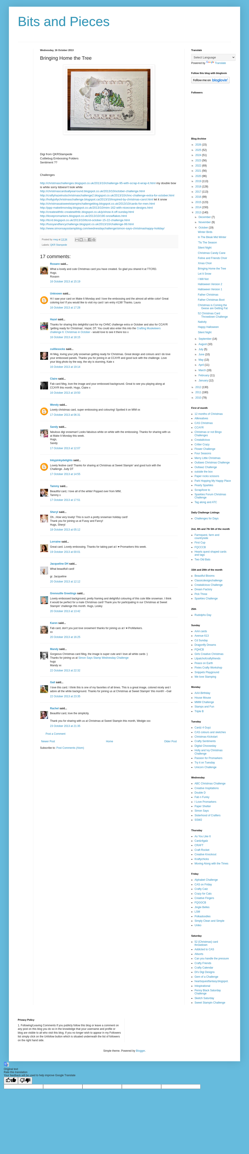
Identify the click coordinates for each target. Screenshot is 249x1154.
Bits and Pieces (64, 21)
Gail (52, 682)
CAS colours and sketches (210, 732)
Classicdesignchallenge (208, 580)
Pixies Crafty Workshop (208, 667)
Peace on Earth (204, 663)
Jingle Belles (202, 907)
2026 (198, 144)
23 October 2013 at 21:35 (65, 726)
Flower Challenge (205, 448)
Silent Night (204, 247)
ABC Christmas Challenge (210, 783)
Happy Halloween (208, 327)
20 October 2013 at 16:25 (65, 637)
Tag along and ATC (206, 502)
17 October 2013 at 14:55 (65, 474)
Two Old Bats (202, 559)
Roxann (55, 263)
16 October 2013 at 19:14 (65, 366)
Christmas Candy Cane (211, 253)
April (202, 364)
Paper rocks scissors (207, 476)
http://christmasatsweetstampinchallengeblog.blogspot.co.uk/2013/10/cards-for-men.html (97, 203)
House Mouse (203, 697)
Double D (200, 792)
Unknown (56, 293)
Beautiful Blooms (205, 575)
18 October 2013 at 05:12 (65, 529)
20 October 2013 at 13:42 (65, 611)
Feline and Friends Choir (212, 258)
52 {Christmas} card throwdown (206, 943)
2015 (198, 202)
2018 (198, 186)
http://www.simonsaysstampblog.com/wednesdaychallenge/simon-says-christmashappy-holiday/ (102, 228)
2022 (198, 165)
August (203, 344)
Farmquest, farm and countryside (207, 536)
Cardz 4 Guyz (203, 727)
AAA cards (201, 631)
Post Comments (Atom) (70, 747)
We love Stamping (205, 676)
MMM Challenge (204, 702)
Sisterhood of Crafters (208, 815)
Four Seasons (203, 453)
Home (109, 741)
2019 (198, 181)
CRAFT (199, 845)
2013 (198, 212)
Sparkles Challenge (206, 598)
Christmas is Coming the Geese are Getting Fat (213, 307)
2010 (198, 397)
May (201, 359)
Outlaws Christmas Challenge (212, 462)
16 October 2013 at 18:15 (65, 337)
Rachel (54, 708)
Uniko (198, 925)
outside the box (204, 471)
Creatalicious (202, 439)
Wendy (54, 404)
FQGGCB (200, 902)
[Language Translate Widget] (213, 57)
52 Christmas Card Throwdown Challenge (213, 315)
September (205, 338)
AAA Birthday (202, 693)
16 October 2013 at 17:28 (65, 307)
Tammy (54, 486)
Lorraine (55, 541)
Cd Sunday (201, 640)
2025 (198, 150)
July (201, 349)
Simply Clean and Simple (209, 920)
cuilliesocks (57, 349)
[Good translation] (11, 1080)
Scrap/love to (202, 490)
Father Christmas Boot (211, 299)
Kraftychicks (202, 859)
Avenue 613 (202, 635)
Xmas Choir (205, 263)
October (204, 227)
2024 (198, 155)
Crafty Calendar (204, 967)
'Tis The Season (207, 242)
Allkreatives (201, 418)
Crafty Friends (203, 963)
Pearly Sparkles (204, 485)
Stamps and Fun (204, 706)
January (204, 380)
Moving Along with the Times (211, 863)
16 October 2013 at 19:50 (65, 392)
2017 (198, 191)
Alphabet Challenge (206, 879)
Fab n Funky (202, 797)
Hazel (53, 319)
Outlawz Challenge (206, 467)
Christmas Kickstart (206, 736)
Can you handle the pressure (212, 958)
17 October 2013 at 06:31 (65, 414)
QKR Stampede (58, 244)
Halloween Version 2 (210, 284)
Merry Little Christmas (208, 458)
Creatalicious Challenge (209, 584)
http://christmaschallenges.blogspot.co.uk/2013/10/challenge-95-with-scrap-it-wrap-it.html (98, 183)
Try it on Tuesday (205, 762)
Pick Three (201, 594)
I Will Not (203, 279)
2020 (198, 176)
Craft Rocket (202, 850)
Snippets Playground (207, 672)
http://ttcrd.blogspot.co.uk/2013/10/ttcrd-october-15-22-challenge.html (85, 220)
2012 (198, 387)
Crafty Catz (201, 889)
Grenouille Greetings (63, 593)
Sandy (54, 426)
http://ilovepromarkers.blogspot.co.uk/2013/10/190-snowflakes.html (83, 216)
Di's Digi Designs (205, 972)
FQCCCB (200, 547)
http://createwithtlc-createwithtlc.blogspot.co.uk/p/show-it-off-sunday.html (87, 212)
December (205, 217)
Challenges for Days (207, 518)
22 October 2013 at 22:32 (65, 670)
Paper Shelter (203, 806)
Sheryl (54, 512)
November (205, 222)
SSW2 (198, 819)
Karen (54, 623)
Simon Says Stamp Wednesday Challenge (103, 657)
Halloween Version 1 (210, 289)
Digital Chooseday (205, 745)
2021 (198, 170)
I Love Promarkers (205, 801)
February (204, 375)
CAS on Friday (203, 884)
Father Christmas (208, 294)
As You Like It (203, 836)
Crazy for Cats (203, 893)
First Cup (200, 542)
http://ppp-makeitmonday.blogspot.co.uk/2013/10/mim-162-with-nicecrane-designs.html (96, 207)
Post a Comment (55, 733)
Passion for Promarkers (208, 758)
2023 (198, 160)
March (203, 370)
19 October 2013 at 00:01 (65, 551)
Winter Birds (205, 232)
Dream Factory (203, 589)
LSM (197, 911)
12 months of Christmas (209, 414)
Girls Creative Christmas (209, 654)
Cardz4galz (201, 840)
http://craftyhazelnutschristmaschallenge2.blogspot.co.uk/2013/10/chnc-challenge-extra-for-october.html (107, 195)
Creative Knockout (205, 854)
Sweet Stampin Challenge (210, 1002)
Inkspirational (202, 985)
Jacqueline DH (59, 563)
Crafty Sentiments (205, 741)
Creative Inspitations (207, 788)
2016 (198, 196)
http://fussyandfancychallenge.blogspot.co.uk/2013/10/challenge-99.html (87, 224)
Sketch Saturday (204, 998)
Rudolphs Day (203, 615)
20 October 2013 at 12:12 (65, 581)
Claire (53, 378)
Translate (216, 63)
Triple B (199, 711)
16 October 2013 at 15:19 (65, 281)
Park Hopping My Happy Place (213, 480)
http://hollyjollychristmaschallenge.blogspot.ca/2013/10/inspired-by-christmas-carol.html (96, 199)
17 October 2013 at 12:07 (65, 448)
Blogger (140, 1050)
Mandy (54, 649)
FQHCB (199, 649)
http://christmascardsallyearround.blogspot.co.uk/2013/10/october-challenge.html (92, 191)
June (202, 354)
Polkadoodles (203, 916)
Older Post (170, 741)
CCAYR (199, 427)
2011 (198, 392)
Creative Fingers (204, 898)
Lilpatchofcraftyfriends (208, 658)
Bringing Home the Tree (212, 268)
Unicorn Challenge (206, 767)
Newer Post (48, 741)
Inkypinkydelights (61, 460)
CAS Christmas (204, 423)
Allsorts (199, 954)
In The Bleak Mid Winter (212, 237)
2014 (198, 207)
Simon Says (202, 810)
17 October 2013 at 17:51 (65, 500)
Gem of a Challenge (206, 976)
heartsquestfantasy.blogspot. (212, 981)
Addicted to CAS (204, 949)
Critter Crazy (202, 444)
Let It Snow (204, 273)
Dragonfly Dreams (205, 644)
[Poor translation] (25, 1080)
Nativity (202, 321)
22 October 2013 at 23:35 (65, 696)
